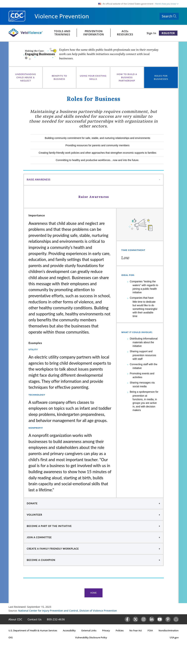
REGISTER (168, 33)
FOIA (150, 630)
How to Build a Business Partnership (127, 77)
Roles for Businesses (161, 77)
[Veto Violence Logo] (25, 36)
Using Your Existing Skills (93, 77)
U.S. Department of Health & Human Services (32, 630)
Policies (120, 630)
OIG (10, 637)
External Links (88, 630)
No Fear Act (135, 630)
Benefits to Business (59, 77)
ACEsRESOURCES (125, 32)
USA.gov (174, 637)
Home (93, 593)
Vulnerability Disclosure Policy (91, 637)
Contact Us (34, 619)
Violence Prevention (62, 16)
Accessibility (69, 630)
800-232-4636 (56, 619)
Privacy (106, 630)
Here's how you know (167, 3)
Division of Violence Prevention (98, 610)
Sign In (151, 33)
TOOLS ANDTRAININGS (62, 32)
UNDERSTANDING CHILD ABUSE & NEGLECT (25, 77)
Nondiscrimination (169, 630)
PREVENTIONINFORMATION (93, 32)
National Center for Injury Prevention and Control (48, 610)
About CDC (15, 619)
